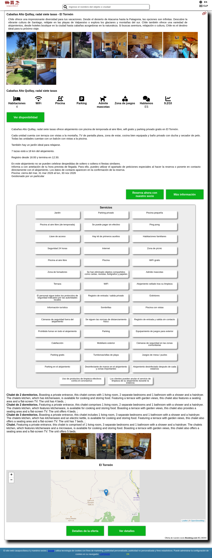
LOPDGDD (105, 554)
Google (51, 550)
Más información (185, 194)
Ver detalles (127, 531)
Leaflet (185, 521)
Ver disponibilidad (26, 117)
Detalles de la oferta (85, 531)
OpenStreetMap (198, 521)
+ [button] (11, 475)
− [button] (11, 480)
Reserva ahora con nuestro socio (144, 194)
